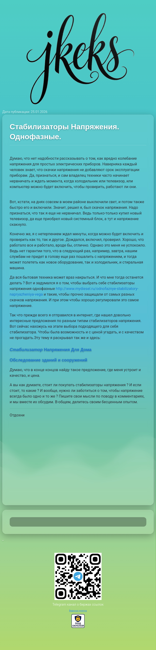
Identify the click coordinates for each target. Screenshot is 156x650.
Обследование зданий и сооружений (48, 360)
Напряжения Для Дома (50, 349)
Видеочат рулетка (78, 610)
